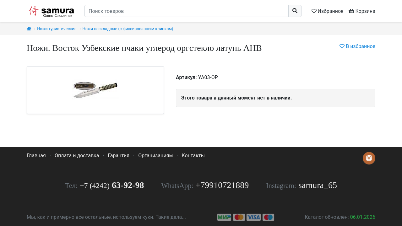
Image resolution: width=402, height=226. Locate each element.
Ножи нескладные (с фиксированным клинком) (128, 28)
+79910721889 (222, 185)
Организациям (155, 156)
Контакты (193, 156)
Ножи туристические (56, 28)
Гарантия (119, 156)
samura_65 (317, 185)
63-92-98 (112, 185)
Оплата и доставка (77, 156)
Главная (36, 156)
